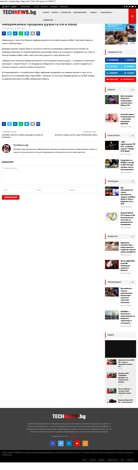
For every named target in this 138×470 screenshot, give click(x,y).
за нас (36, 7)
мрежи (93, 12)
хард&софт (48, 20)
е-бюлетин (63, 7)
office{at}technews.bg (77, 444)
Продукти (113, 244)
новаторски (106, 12)
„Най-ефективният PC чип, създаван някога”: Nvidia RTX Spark (128, 154)
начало (46, 12)
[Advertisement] (49, 108)
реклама (54, 7)
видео (111, 342)
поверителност (112, 467)
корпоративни (79, 12)
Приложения (114, 290)
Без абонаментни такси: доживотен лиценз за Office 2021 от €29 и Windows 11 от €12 (128, 203)
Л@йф (4, 27)
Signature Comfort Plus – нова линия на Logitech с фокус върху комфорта (128, 255)
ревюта (111, 97)
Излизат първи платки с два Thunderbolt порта (76, 142)
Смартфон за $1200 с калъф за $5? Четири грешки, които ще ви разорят (127, 172)
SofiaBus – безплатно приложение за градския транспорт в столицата (128, 325)
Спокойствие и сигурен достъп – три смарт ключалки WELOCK (128, 126)
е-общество (65, 12)
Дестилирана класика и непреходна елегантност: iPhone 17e (127, 108)
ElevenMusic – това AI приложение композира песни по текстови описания (127, 303)
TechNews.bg (9, 36)
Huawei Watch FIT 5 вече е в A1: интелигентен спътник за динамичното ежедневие (128, 226)
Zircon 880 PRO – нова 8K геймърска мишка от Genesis (128, 273)
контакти (44, 7)
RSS (122, 467)
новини (54, 12)
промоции (113, 189)
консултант (114, 143)
